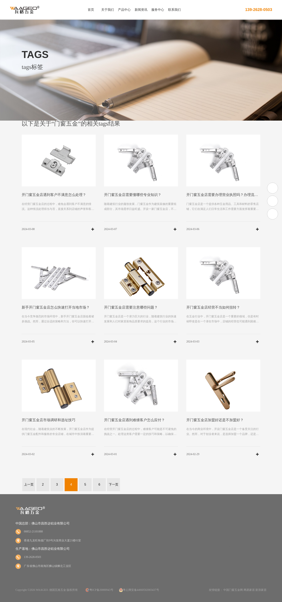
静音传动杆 (157, 553)
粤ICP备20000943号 (101, 589)
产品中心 (124, 9)
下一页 (113, 484)
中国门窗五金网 (233, 589)
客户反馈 (225, 546)
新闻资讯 (141, 9)
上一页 (29, 484)
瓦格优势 (225, 532)
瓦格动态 (190, 532)
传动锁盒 (155, 546)
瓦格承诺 (225, 539)
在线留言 (259, 539)
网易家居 (249, 589)
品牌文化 (121, 546)
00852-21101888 (33, 531)
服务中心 (157, 9)
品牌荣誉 (121, 539)
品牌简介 (121, 532)
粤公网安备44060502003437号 (141, 589)
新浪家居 (260, 589)
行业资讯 (190, 539)
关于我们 (107, 9)
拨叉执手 (155, 539)
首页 (91, 9)
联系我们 (174, 9)
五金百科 (190, 546)
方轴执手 (155, 532)
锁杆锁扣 (155, 561)
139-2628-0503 (258, 9)
